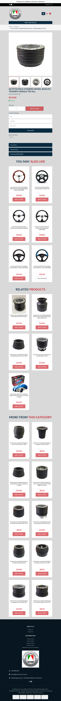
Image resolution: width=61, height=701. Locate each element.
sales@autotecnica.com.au (19, 674)
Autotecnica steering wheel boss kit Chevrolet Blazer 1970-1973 (42, 601)
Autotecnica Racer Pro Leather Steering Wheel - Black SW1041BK (19, 266)
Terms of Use (30, 639)
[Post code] (30, 126)
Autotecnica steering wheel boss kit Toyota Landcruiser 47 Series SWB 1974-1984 (42, 484)
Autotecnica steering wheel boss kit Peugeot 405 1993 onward (42, 522)
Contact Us (30, 631)
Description (14, 145)
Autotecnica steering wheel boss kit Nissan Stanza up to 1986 (42, 562)
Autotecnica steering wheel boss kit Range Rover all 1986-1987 (19, 601)
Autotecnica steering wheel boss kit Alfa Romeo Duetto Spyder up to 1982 (19, 484)
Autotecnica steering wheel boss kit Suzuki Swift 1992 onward (19, 315)
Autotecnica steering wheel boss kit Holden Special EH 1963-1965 (19, 522)
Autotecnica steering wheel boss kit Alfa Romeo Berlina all (19, 562)
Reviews (17, 154)
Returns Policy (30, 643)
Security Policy (30, 645)
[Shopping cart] (50, 13)
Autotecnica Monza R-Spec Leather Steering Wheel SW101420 (42, 228)
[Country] (30, 121)
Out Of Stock (42, 278)
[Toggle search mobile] (46, 13)
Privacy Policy (30, 641)
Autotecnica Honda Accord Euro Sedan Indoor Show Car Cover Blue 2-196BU (19, 395)
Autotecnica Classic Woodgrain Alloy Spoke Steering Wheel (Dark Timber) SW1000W (19, 188)
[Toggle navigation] (43, 13)
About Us (30, 629)
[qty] (30, 116)
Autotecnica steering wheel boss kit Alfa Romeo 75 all (42, 355)
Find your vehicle (30, 22)
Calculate (30, 130)
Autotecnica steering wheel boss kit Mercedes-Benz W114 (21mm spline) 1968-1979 (42, 316)
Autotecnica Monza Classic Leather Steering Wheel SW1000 (19, 227)
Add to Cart (34, 108)
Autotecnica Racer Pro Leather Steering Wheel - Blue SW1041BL (42, 266)
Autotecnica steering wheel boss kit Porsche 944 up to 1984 (19, 443)
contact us (48, 4)
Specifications (14, 149)
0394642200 (15, 671)
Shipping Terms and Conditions (30, 647)
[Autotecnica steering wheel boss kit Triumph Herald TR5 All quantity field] (17, 108)
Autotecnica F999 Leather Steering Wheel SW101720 (42, 187)
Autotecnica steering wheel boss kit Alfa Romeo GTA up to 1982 (19, 355)
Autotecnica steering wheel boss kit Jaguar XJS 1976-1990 (42, 443)
